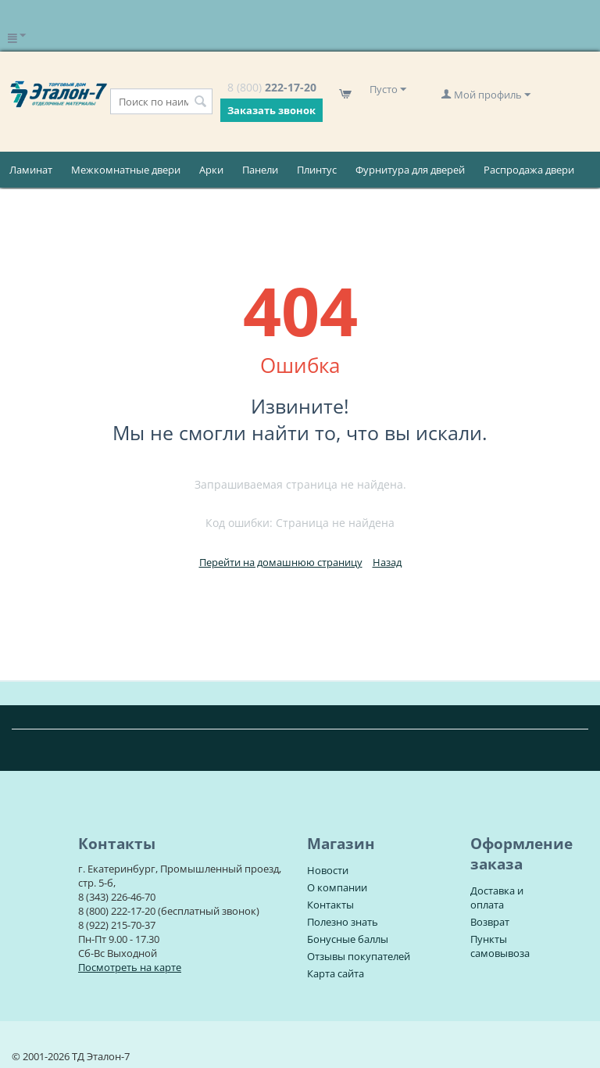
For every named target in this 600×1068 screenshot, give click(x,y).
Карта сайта (335, 973)
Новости (327, 870)
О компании (337, 887)
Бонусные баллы (347, 939)
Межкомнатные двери (125, 170)
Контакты (330, 905)
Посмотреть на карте (129, 967)
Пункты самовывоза (500, 946)
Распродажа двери (529, 170)
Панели (260, 170)
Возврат (489, 922)
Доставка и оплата (496, 897)
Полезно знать (342, 922)
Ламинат (30, 170)
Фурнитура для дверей (410, 170)
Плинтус (317, 170)
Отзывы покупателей (358, 956)
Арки (211, 170)
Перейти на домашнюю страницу (280, 562)
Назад (387, 562)
